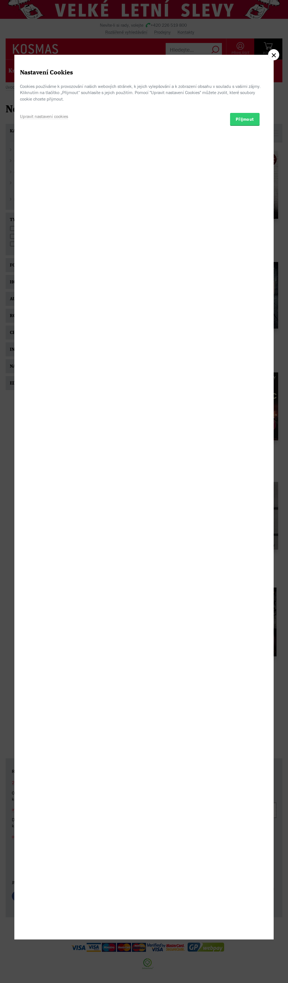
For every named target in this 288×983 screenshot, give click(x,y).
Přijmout (245, 523)
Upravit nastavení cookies (44, 520)
